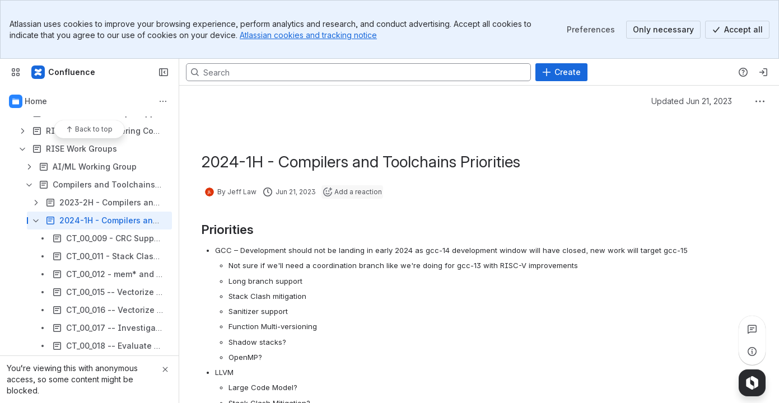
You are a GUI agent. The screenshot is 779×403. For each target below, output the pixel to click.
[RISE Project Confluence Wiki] (64, 72)
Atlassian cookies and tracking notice (308, 35)
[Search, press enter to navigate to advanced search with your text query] (358, 72)
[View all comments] (752, 329)
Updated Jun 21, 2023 (691, 101)
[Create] (561, 72)
